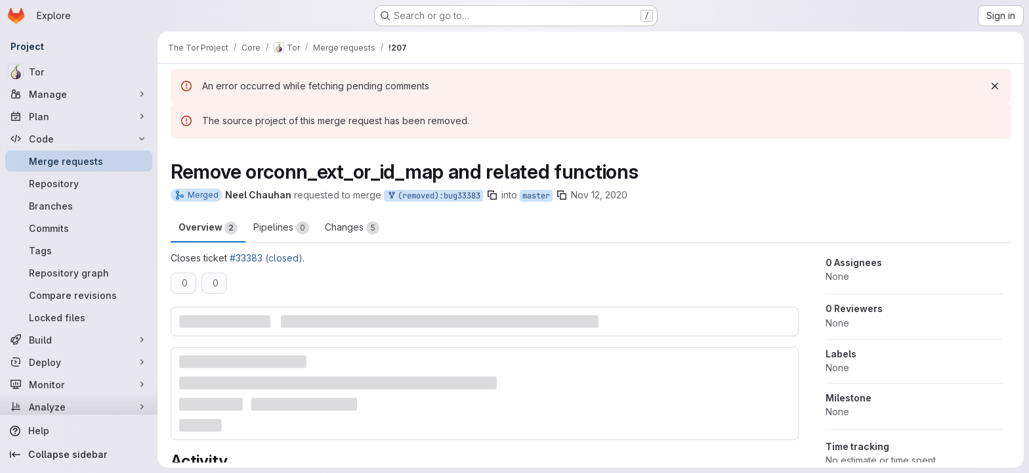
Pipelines (281, 228)
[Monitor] (78, 384)
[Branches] (78, 205)
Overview (208, 228)
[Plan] (78, 116)
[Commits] (78, 227)
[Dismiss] (995, 86)
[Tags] (78, 250)
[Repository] (78, 183)
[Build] (78, 339)
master (536, 196)
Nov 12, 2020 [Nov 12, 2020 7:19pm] (599, 194)
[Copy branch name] (492, 195)
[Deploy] (78, 361)
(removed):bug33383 (433, 196)
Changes (352, 228)
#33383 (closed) (266, 257)
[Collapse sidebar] (78, 454)
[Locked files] (78, 317)
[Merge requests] (78, 160)
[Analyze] (78, 406)
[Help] (78, 430)
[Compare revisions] (78, 294)
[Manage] (78, 93)
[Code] (78, 138)
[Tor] (78, 71)
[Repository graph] (78, 272)
